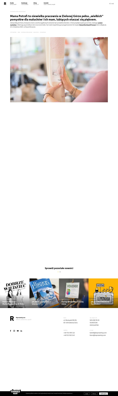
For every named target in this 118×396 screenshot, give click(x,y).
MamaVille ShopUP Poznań (87, 25)
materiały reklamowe (26, 32)
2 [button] (60, 272)
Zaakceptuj (103, 393)
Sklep (36, 3)
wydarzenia (43, 32)
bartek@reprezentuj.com (98, 333)
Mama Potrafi (19, 16)
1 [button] (58, 272)
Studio (13, 3)
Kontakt (49, 3)
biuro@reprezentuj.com (98, 335)
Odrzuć (94, 393)
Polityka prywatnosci (67, 393)
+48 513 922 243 (69, 335)
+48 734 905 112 (69, 333)
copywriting (13, 32)
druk (19, 32)
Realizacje (24, 3)
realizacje (36, 32)
